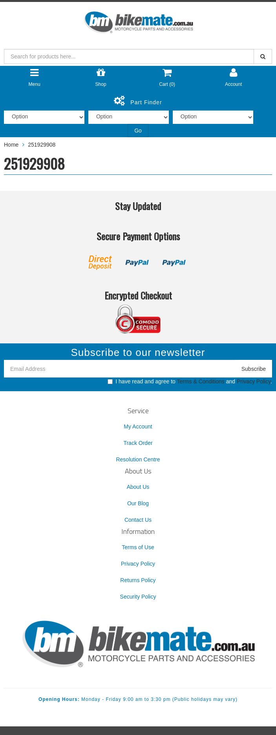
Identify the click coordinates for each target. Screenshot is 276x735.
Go (138, 130)
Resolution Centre (138, 459)
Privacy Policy (254, 381)
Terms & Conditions (200, 381)
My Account (138, 426)
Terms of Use (138, 547)
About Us (138, 487)
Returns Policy (137, 580)
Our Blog (138, 503)
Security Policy (138, 596)
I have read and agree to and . (190, 381)
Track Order (137, 443)
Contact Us (138, 520)
